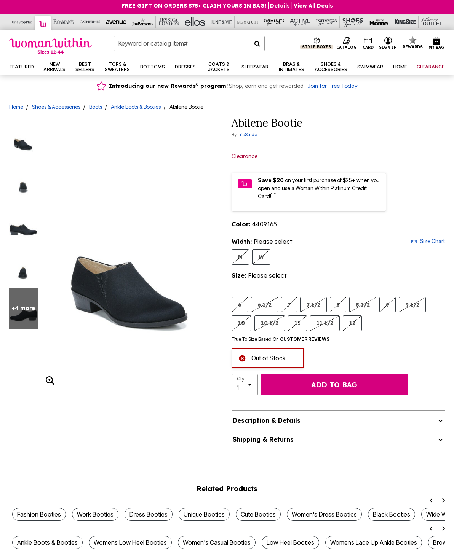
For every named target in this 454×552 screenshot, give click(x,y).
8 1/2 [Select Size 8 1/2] (363, 304)
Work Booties (95, 514)
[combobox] (189, 43)
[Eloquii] (248, 22)
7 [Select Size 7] (289, 304)
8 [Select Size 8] (338, 304)
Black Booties (391, 514)
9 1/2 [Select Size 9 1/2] (412, 304)
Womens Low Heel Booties (130, 542)
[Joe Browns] (142, 22)
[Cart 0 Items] (437, 43)
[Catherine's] (90, 22)
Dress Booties (148, 514)
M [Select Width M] (240, 256)
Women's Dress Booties (324, 514)
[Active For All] (300, 22)
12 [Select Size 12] (352, 322)
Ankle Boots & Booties (136, 106)
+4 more (23, 308)
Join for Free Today (332, 86)
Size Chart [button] (428, 241)
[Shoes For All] (353, 22)
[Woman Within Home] (50, 46)
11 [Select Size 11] (297, 322)
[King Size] (405, 22)
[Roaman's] (64, 22)
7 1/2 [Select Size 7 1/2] (313, 304)
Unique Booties (204, 514)
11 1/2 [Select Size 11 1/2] (325, 322)
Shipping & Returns (263, 439)
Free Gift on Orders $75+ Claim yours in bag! (193, 5)
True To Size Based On (280, 339)
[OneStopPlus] (22, 22)
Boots (95, 106)
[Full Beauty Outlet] (432, 22)
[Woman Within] (43, 23)
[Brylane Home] (379, 22)
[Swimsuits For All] (274, 22)
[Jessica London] (169, 22)
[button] (388, 43)
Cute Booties (258, 514)
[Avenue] (116, 22)
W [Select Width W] (261, 256)
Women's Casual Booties (217, 542)
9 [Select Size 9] (387, 304)
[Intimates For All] (326, 22)
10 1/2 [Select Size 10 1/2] (269, 322)
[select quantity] (245, 384)
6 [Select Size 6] (239, 304)
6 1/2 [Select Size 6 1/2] (264, 304)
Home (16, 106)
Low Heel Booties (290, 542)
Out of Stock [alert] (262, 357)
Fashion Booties (39, 514)
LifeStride (247, 134)
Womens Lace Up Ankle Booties (373, 542)
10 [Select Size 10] (241, 322)
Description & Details (267, 420)
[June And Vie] (221, 22)
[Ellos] (195, 22)
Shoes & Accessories (56, 106)
